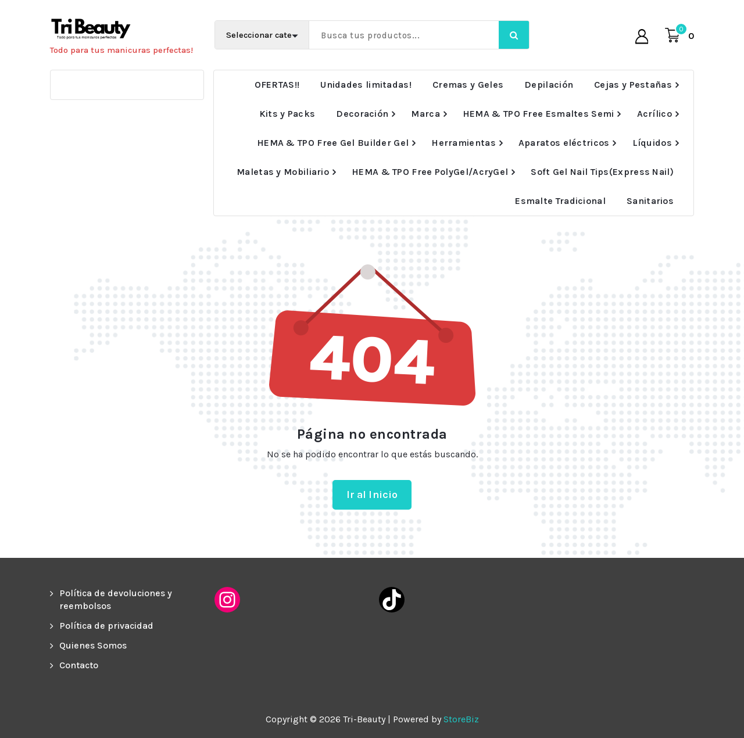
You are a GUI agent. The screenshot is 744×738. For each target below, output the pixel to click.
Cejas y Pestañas (633, 84)
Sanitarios (650, 200)
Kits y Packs (287, 113)
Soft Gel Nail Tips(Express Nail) (602, 171)
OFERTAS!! (277, 84)
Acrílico (654, 113)
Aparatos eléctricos (564, 142)
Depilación (548, 84)
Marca (425, 113)
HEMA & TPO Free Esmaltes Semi (538, 113)
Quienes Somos (93, 645)
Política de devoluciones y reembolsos (115, 599)
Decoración (362, 113)
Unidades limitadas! (366, 84)
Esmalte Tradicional (560, 200)
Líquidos (652, 142)
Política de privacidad (106, 625)
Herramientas (463, 142)
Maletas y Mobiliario (283, 171)
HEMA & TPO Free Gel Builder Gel (333, 142)
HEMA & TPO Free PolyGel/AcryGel (430, 171)
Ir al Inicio (372, 494)
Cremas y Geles (467, 84)
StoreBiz (461, 719)
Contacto (78, 665)
